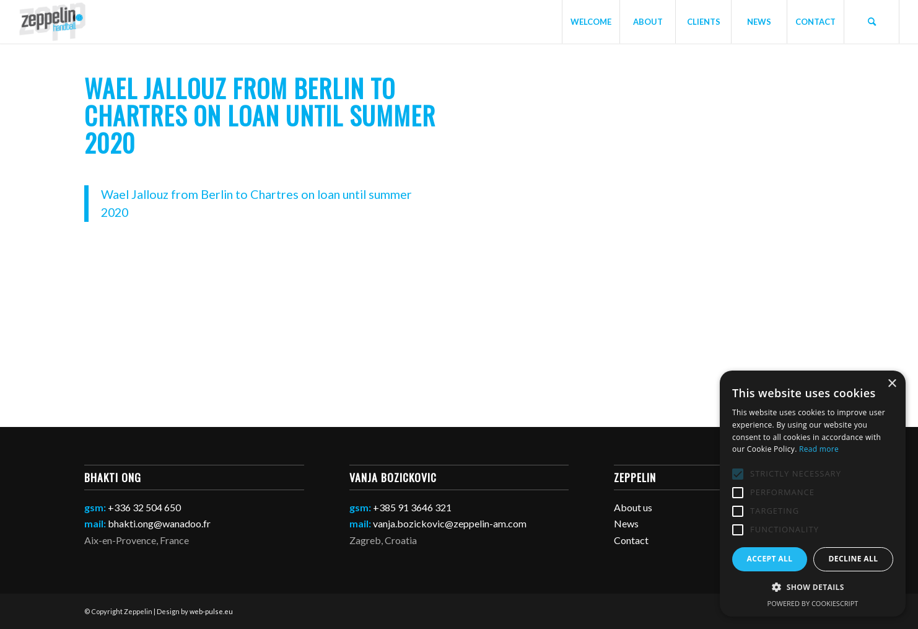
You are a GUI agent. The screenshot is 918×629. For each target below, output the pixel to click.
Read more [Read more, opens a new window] (819, 449)
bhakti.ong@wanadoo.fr (159, 523)
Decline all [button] (853, 558)
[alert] (813, 494)
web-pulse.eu (211, 611)
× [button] (891, 384)
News (626, 523)
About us (633, 507)
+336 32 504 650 (144, 507)
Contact (631, 540)
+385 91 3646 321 (412, 507)
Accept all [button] (770, 558)
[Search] (871, 21)
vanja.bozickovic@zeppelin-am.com (450, 523)
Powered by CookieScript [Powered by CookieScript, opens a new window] (813, 603)
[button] (812, 587)
